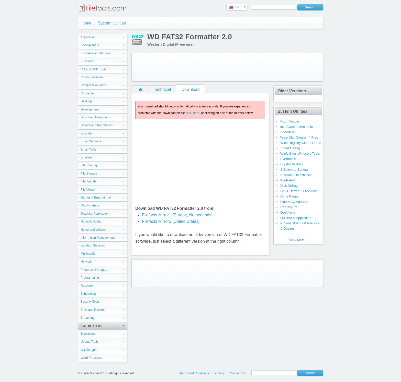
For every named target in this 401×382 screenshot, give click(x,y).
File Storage (89, 173)
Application (88, 37)
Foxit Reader (289, 121)
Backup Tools (90, 45)
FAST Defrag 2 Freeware (298, 191)
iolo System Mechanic (296, 127)
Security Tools (90, 301)
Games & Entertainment (97, 197)
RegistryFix (288, 207)
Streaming (88, 317)
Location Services (93, 245)
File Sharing (89, 165)
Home (86, 23)
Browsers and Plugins (95, 53)
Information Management (98, 237)
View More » (298, 240)
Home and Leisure (93, 229)
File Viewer (88, 189)
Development (90, 109)
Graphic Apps (90, 205)
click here (192, 113)
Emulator (87, 157)
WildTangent (89, 350)
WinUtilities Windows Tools (300, 153)
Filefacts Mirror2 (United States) (171, 221)
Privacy (220, 373)
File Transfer (89, 181)
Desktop (86, 101)
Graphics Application (94, 213)
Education (87, 133)
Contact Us (237, 373)
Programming (90, 277)
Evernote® (288, 159)
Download (190, 89)
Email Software (91, 141)
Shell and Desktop (93, 310)
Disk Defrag (289, 186)
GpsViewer (288, 212)
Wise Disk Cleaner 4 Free (299, 137)
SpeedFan (288, 132)
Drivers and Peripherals (97, 125)
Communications (92, 77)
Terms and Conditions (194, 373)
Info (140, 89)
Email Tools (88, 149)
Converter (87, 93)
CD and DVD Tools (93, 69)
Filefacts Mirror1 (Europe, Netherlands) (177, 215)
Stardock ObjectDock (295, 175)
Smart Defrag (290, 148)
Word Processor (92, 358)
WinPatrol (287, 180)
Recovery (87, 285)
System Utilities (112, 23)
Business (87, 61)
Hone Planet (289, 196)
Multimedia (88, 253)
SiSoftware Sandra (294, 169)
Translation (88, 334)
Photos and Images (94, 270)
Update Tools (89, 341)
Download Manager (94, 117)
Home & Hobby (91, 221)
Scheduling (88, 293)
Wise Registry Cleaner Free (300, 143)
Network (86, 261)
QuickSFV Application (296, 218)
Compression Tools (94, 85)
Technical (162, 89)
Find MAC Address (294, 202)
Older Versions (292, 91)
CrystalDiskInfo (291, 164)
